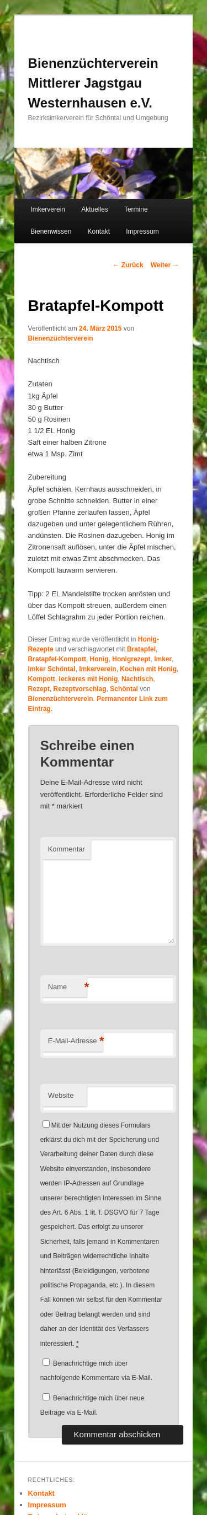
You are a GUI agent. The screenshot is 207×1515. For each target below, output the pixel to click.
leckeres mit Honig (88, 679)
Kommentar (66, 849)
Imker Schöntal (52, 669)
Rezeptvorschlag (80, 689)
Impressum (142, 231)
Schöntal (124, 689)
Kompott (41, 679)
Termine (136, 209)
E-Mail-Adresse (75, 1041)
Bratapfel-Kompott (57, 659)
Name (67, 987)
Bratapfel (141, 649)
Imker (163, 659)
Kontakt (98, 231)
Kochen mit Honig (148, 669)
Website (61, 1095)
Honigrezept (131, 659)
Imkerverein (47, 209)
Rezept (39, 689)
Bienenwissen (50, 231)
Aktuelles (94, 209)
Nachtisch (137, 679)
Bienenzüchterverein (60, 338)
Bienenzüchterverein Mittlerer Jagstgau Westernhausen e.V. (93, 83)
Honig (99, 659)
